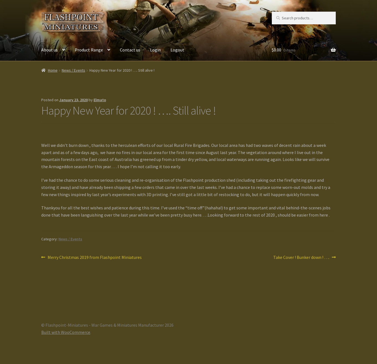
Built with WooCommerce (65, 332)
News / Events (73, 70)
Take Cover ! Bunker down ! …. (301, 257)
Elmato (100, 99)
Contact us (130, 50)
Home (53, 70)
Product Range (89, 50)
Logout (177, 50)
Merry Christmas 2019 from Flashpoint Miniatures (94, 257)
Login (155, 50)
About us (49, 50)
